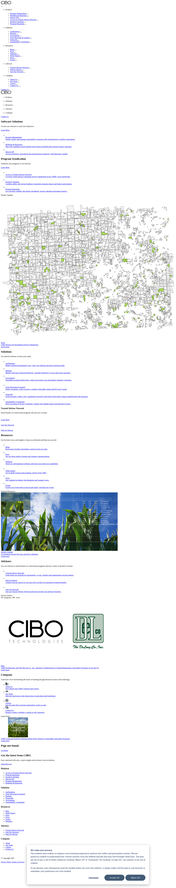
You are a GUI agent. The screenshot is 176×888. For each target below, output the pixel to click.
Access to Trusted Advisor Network (24, 20)
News (13, 58)
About (7, 816)
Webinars (14, 54)
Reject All (135, 877)
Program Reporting (18, 24)
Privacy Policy (6, 835)
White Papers (16, 56)
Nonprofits (9, 771)
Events (13, 60)
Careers (14, 84)
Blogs (13, 50)
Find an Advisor (17, 70)
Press (13, 52)
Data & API (15, 18)
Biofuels (14, 34)
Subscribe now (6, 737)
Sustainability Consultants (20, 42)
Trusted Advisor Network (20, 68)
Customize (93, 877)
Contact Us (15, 86)
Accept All (114, 877)
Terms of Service (18, 835)
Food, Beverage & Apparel (21, 38)
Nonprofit (14, 40)
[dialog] (88, 864)
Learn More (5, 130)
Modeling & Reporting (19, 16)
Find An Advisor (11, 807)
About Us (14, 79)
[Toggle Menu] (2, 6)
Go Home (4, 723)
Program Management (19, 13)
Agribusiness (16, 32)
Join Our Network (18, 72)
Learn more (5, 340)
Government (15, 36)
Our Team (15, 81)
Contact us (5, 89)
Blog (7, 784)
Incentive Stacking (18, 22)
